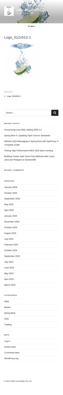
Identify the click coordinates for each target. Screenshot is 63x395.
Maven (7, 307)
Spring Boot (9, 313)
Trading (7, 324)
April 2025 (9, 210)
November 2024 (11, 222)
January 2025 (10, 216)
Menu (31, 26)
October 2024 (10, 227)
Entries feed (10, 347)
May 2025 (9, 204)
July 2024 (8, 239)
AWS (6, 301)
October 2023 (10, 250)
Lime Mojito (26, 10)
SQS (6, 319)
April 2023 (9, 279)
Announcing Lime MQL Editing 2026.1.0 (23, 130)
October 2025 (10, 193)
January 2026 (10, 187)
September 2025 (12, 199)
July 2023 (8, 262)
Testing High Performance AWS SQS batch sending (28, 150)
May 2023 (9, 273)
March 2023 (9, 285)
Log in (7, 341)
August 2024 (10, 233)
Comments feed (11, 353)
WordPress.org (11, 358)
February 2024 (11, 244)
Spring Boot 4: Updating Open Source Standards (27, 135)
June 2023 (9, 268)
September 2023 (12, 256)
